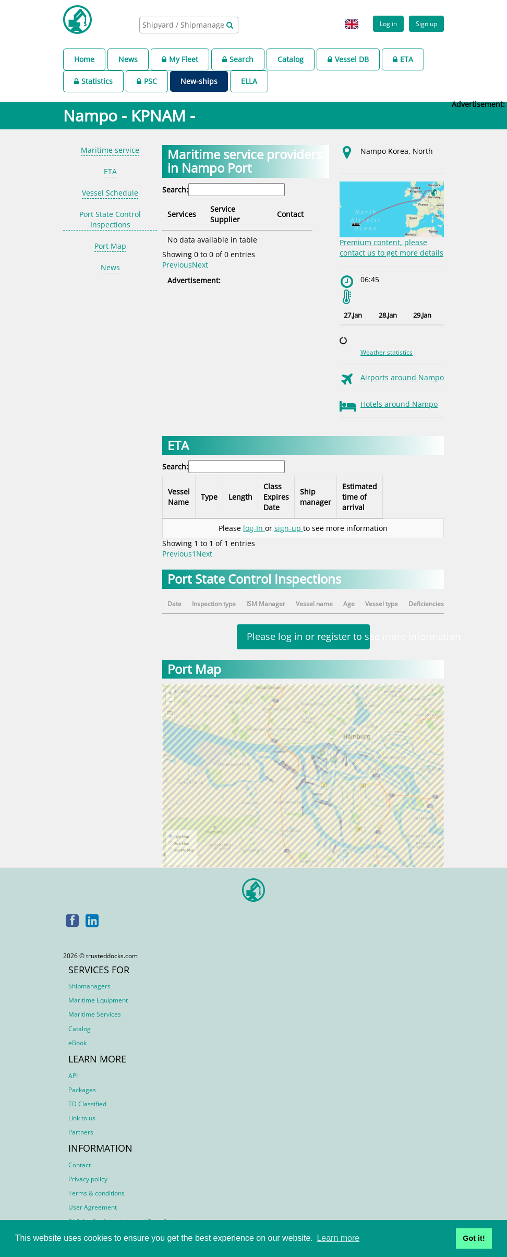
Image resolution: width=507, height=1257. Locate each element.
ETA (403, 59)
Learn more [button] (338, 1238)
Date (174, 603)
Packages (82, 1089)
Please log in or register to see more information (308, 636)
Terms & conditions (96, 1193)
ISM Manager (265, 603)
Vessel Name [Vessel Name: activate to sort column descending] (179, 497)
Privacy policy (87, 1179)
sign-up (288, 528)
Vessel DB (348, 59)
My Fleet (180, 59)
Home (84, 59)
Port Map (110, 246)
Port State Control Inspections (110, 219)
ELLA (249, 81)
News (128, 59)
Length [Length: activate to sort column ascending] (251, 497)
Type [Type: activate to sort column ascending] (215, 497)
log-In (254, 528)
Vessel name (314, 603)
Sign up (426, 23)
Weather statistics (386, 352)
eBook (77, 1042)
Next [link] (200, 254)
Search (238, 59)
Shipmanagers (89, 986)
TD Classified (87, 1103)
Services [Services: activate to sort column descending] (181, 209)
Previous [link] (177, 254)
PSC (147, 81)
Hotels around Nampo (399, 404)
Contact (79, 1165)
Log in (388, 23)
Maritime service (110, 150)
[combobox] (188, 25)
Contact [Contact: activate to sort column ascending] (305, 209)
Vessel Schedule (110, 193)
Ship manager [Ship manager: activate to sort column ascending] (346, 497)
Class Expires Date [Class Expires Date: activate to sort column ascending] (293, 496)
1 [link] (194, 554)
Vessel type (381, 603)
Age (349, 603)
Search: (223, 189)
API (73, 1075)
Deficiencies (426, 603)
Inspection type (214, 603)
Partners (80, 1132)
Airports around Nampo (402, 377)
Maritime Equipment (98, 1000)
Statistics (93, 81)
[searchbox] (184, 25)
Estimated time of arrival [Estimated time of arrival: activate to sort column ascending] (406, 497)
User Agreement (92, 1207)
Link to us (81, 1118)
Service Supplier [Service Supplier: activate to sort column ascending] (241, 209)
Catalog (290, 59)
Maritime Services (94, 1014)
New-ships (199, 81)
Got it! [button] (474, 1238)
